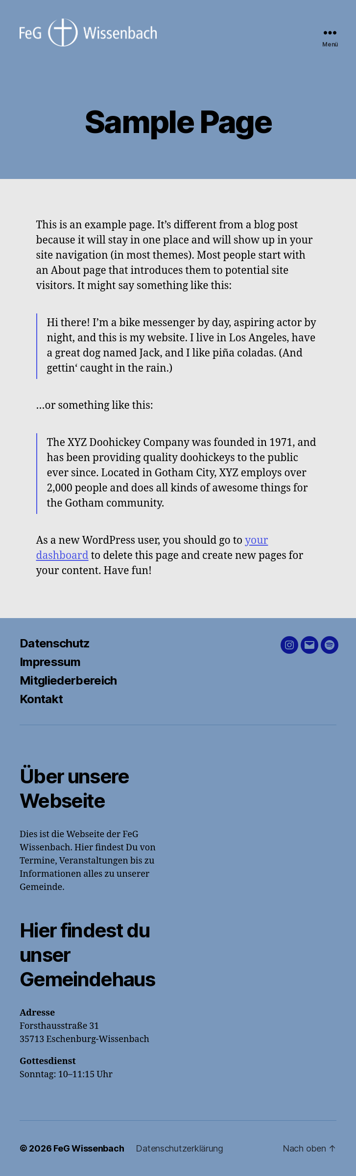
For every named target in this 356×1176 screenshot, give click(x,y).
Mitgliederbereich (68, 680)
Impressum (50, 662)
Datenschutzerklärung (179, 1148)
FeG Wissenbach (88, 1148)
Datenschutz (55, 643)
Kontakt (41, 699)
